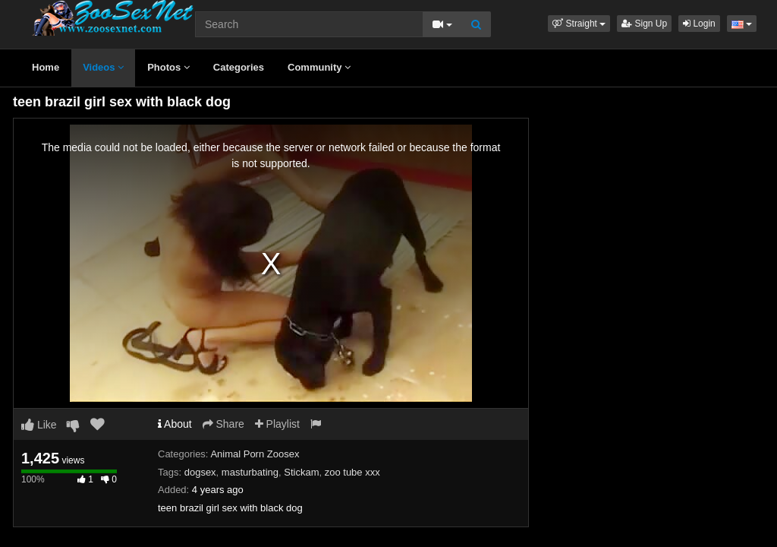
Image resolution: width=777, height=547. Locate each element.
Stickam (301, 472)
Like (39, 425)
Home (45, 67)
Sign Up (644, 23)
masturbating (250, 472)
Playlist (277, 424)
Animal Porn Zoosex (254, 454)
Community (319, 67)
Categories (238, 67)
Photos (168, 67)
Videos (103, 67)
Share (223, 424)
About (175, 424)
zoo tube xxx (352, 472)
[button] (579, 23)
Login (699, 23)
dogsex (200, 472)
